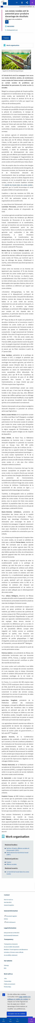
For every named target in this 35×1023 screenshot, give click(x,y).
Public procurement (9, 984)
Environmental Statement (11, 935)
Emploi (8, 862)
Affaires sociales (11, 864)
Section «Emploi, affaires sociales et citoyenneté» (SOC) (17, 849)
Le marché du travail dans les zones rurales (17, 873)
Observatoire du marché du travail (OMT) (17, 854)
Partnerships (7, 987)
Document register (10, 916)
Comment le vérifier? (26, 6)
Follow (32, 2)
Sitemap (6, 965)
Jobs (5, 979)
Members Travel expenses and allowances (16, 950)
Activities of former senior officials (13, 952)
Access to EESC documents (11, 947)
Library (6, 919)
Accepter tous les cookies (16, 1013)
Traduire (6, 38)
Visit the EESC (8, 902)
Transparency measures (11, 944)
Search (17, 1021)
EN (7, 22)
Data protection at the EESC (11, 933)
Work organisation (13, 45)
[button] (27, 2)
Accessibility (22, 2)
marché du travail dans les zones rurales (18, 185)
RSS (5, 968)
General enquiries (9, 905)
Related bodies (11, 845)
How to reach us (8, 900)
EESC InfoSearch (9, 922)
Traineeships (7, 981)
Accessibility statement (10, 955)
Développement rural (12, 30)
